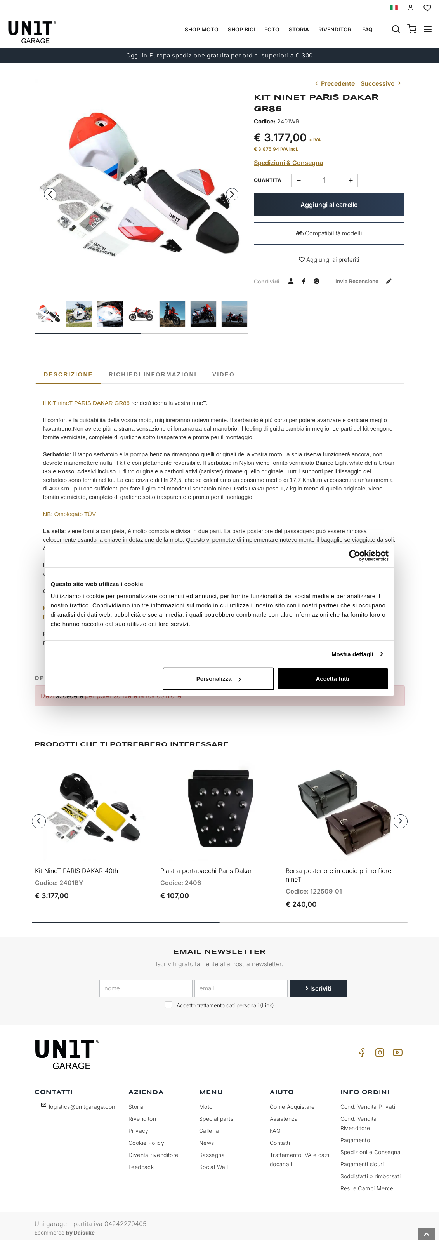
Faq (367, 29)
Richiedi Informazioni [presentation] (153, 374)
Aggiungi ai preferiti (329, 259)
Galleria (209, 1126)
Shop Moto (202, 29)
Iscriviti (318, 984)
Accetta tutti (333, 678)
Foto (271, 29)
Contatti (280, 1139)
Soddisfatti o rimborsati (370, 1172)
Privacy (138, 1126)
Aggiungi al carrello (329, 205)
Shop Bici (241, 29)
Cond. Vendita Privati (367, 1102)
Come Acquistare (292, 1102)
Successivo (382, 83)
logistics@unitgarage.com (83, 1102)
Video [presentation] (223, 374)
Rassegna (212, 1151)
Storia (299, 29)
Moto (206, 1102)
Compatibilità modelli (329, 233)
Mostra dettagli (352, 653)
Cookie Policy (146, 1139)
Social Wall (213, 1163)
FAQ (275, 1126)
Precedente (334, 83)
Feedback (141, 1163)
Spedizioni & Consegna (288, 163)
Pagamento (355, 1136)
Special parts (216, 1114)
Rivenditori (335, 29)
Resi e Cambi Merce (367, 1184)
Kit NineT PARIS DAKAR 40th (76, 867)
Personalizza (218, 678)
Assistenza (284, 1114)
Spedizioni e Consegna (370, 1148)
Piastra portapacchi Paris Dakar (206, 867)
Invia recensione (293, 294)
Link (267, 1001)
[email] (241, 984)
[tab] (68, 374)
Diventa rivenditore (153, 1151)
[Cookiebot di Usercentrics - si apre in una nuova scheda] (355, 555)
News (206, 1139)
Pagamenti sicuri (362, 1160)
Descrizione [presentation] (68, 374)
